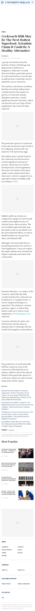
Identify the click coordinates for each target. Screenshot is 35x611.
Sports (20, 550)
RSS (3, 597)
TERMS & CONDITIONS (24, 584)
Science (11, 430)
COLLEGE (20, 552)
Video (3, 32)
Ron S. (6, 56)
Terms (30, 606)
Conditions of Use (8, 608)
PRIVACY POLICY (6, 584)
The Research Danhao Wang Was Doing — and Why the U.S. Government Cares (8, 450)
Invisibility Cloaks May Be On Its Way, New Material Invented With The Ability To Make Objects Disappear (16, 423)
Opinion (4, 555)
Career (4, 552)
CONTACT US (21, 570)
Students (21, 547)
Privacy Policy (19, 608)
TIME (15, 181)
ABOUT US (4, 570)
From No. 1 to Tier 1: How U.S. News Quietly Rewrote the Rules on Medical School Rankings (8, 492)
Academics (5, 547)
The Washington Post (22, 313)
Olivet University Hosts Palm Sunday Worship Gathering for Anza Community (8, 464)
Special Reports (7, 550)
